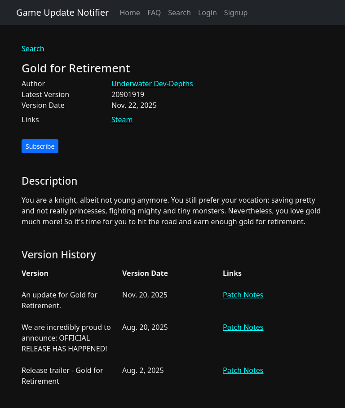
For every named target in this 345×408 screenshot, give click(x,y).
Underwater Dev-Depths (152, 84)
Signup (236, 13)
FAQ (154, 13)
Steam (122, 119)
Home (129, 13)
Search (179, 13)
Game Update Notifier (62, 12)
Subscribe (40, 146)
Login (207, 13)
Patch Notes (243, 295)
